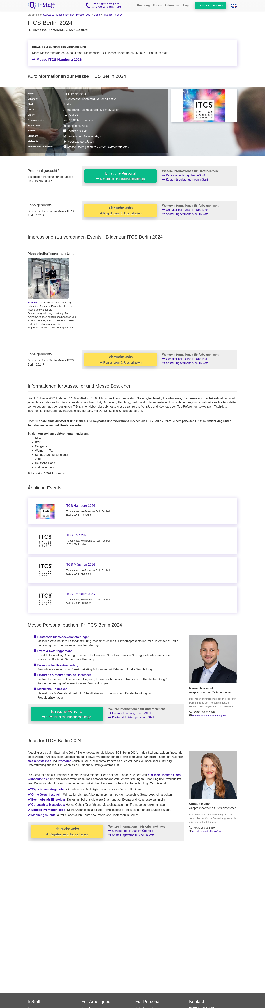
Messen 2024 (84, 14)
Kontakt (196, 1001)
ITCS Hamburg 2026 (80, 505)
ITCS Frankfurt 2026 (80, 594)
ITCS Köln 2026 (77, 535)
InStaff (34, 1001)
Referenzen (172, 5)
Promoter (64, 761)
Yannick (32, 302)
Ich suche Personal (120, 176)
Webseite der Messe (78, 141)
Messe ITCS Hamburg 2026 (57, 59)
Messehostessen (39, 761)
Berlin (97, 14)
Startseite (48, 14)
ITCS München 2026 (80, 564)
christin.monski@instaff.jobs (207, 831)
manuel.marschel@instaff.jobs (209, 715)
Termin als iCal (75, 131)
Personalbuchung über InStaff (183, 175)
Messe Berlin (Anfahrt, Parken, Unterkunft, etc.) (96, 147)
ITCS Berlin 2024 (113, 14)
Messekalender (65, 14)
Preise (157, 5)
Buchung (143, 5)
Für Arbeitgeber (97, 1001)
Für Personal (147, 1001)
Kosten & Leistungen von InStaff (185, 179)
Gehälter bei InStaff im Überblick (185, 209)
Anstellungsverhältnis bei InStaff (185, 214)
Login (187, 5)
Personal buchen (210, 5)
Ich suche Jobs (120, 210)
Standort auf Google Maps (82, 136)
